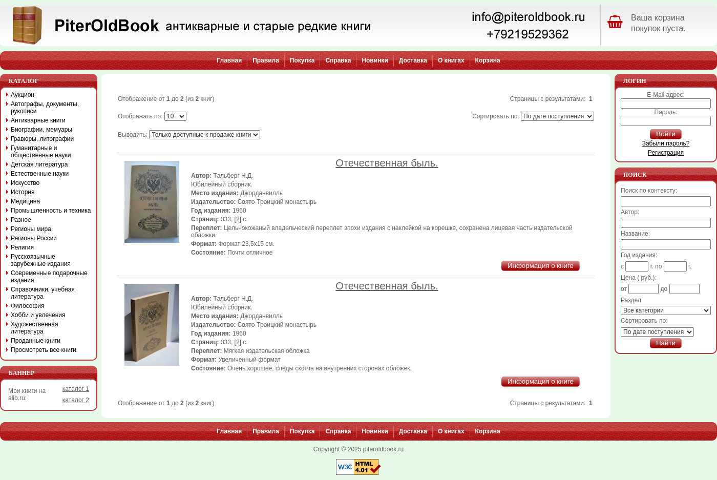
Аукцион (22, 94)
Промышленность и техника (51, 210)
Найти (666, 343)
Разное (21, 219)
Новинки (375, 60)
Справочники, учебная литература (43, 293)
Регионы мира (31, 229)
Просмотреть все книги (43, 349)
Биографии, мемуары (41, 129)
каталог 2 (75, 400)
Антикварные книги (38, 120)
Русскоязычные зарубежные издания (41, 260)
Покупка (302, 60)
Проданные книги (35, 340)
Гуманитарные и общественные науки (41, 151)
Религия (22, 247)
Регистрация (666, 152)
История (23, 192)
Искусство (25, 182)
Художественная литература (34, 328)
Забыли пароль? (666, 143)
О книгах (451, 60)
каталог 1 (75, 388)
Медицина (25, 201)
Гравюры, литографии (42, 138)
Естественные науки (40, 173)
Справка (338, 60)
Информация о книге (541, 265)
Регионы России (34, 238)
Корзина (487, 60)
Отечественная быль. (386, 163)
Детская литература (39, 164)
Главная (229, 60)
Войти (665, 134)
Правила (265, 60)
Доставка (413, 60)
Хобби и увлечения (38, 315)
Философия (28, 305)
